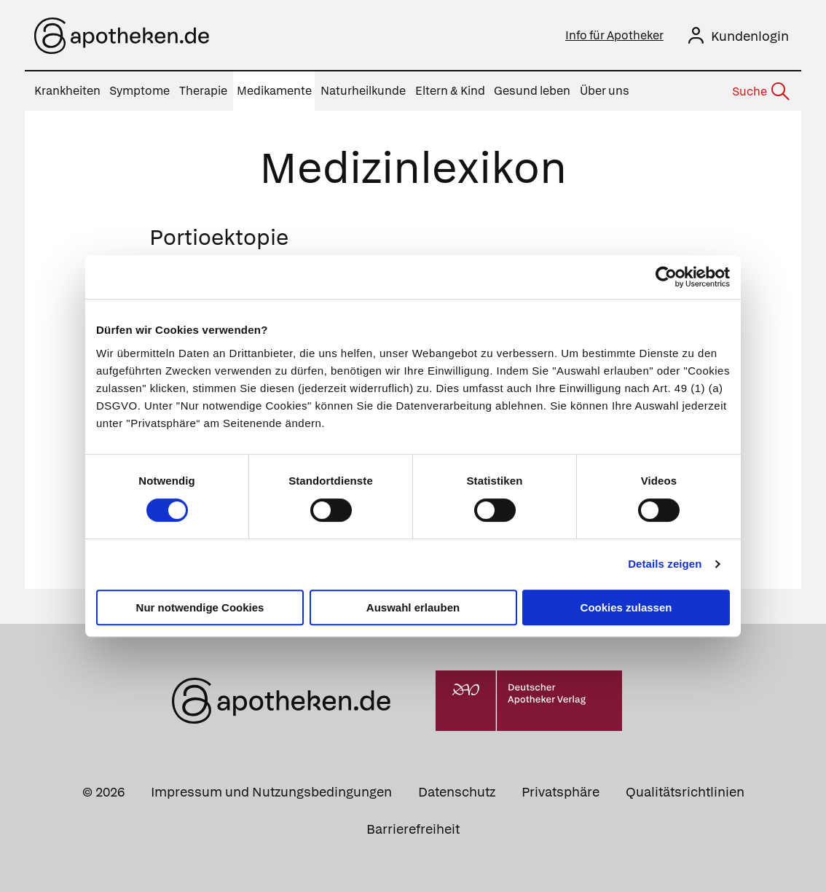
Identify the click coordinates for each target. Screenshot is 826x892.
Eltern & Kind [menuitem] (450, 90)
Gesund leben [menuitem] (532, 90)
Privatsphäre (560, 791)
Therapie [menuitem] (203, 90)
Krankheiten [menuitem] (67, 90)
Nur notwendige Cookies (200, 607)
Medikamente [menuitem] (274, 90)
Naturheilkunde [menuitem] (363, 90)
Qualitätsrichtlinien (685, 791)
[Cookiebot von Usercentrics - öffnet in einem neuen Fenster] (666, 277)
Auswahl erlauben (413, 607)
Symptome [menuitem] (139, 90)
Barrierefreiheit (413, 829)
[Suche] (760, 91)
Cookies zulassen (626, 607)
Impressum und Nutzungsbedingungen (271, 791)
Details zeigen (664, 564)
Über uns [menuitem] (604, 90)
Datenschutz (456, 791)
